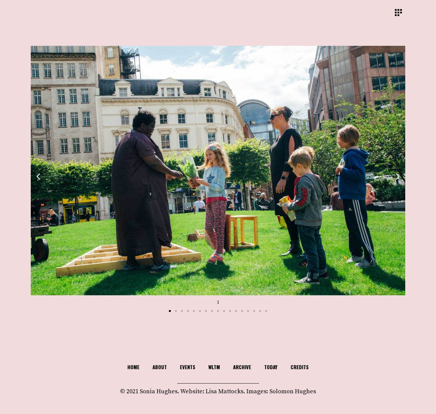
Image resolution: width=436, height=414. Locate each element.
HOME (133, 367)
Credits (300, 367)
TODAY (271, 367)
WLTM (214, 367)
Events (187, 367)
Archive (242, 367)
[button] (38, 176)
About (159, 367)
